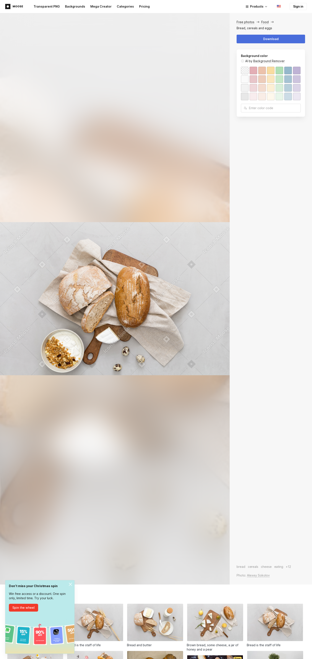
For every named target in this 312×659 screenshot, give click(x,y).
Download (271, 39)
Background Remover (269, 61)
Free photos (245, 22)
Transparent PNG (47, 6)
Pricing (144, 6)
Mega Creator (101, 6)
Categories (125, 6)
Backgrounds (75, 6)
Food (265, 22)
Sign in (298, 6)
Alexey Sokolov (258, 575)
